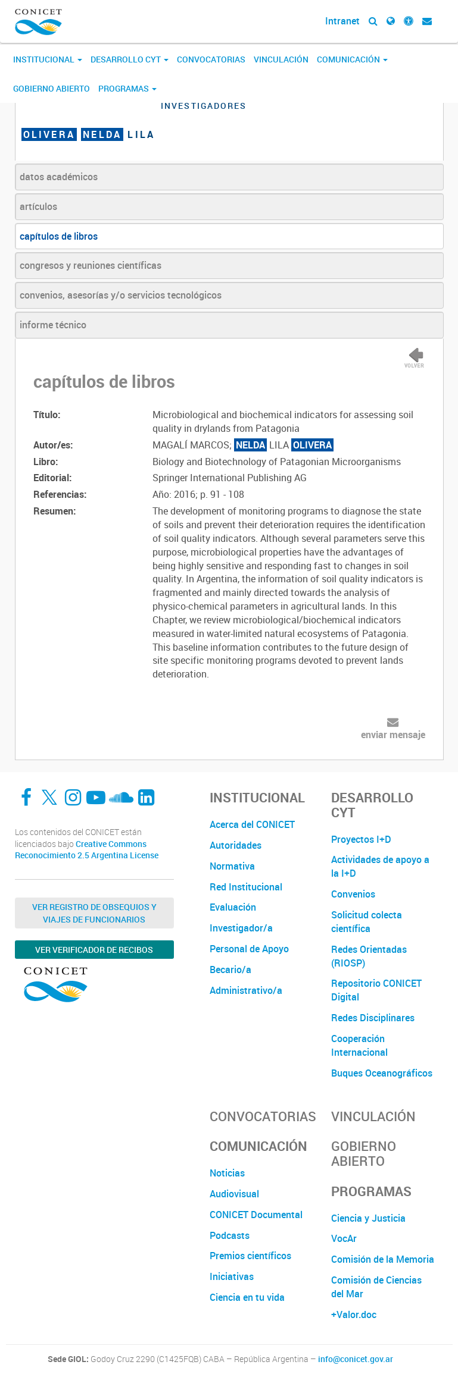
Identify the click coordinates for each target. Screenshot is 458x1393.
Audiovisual (234, 1193)
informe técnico (53, 324)
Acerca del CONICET (252, 824)
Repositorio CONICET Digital (376, 990)
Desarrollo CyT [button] (130, 59)
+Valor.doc (353, 1314)
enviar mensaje (393, 734)
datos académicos (59, 176)
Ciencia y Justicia (368, 1218)
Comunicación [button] (352, 59)
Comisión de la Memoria (382, 1259)
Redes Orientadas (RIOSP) (369, 956)
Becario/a (230, 969)
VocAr (344, 1238)
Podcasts (230, 1235)
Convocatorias (211, 59)
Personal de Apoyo (249, 948)
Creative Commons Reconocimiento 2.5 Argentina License (86, 850)
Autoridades (235, 845)
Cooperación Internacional (359, 1045)
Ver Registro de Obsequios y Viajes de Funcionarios (94, 913)
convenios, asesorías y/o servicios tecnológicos (121, 295)
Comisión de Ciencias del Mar (376, 1286)
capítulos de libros (59, 236)
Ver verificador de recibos (94, 949)
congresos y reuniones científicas (90, 265)
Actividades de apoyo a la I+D (380, 866)
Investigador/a (241, 927)
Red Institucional (246, 886)
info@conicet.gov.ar (355, 1359)
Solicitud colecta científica (366, 921)
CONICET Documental (256, 1214)
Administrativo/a (246, 990)
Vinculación (281, 59)
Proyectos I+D (361, 839)
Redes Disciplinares (373, 1017)
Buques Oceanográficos (381, 1073)
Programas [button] (127, 88)
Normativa (232, 866)
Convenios (353, 894)
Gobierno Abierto (51, 88)
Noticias (227, 1172)
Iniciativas (232, 1276)
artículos (38, 206)
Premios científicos (250, 1255)
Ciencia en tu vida (247, 1297)
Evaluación (233, 907)
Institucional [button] (47, 59)
